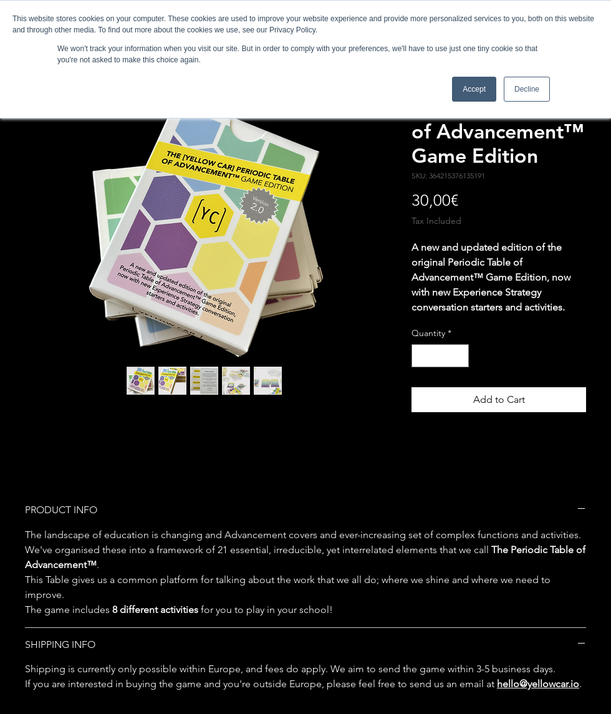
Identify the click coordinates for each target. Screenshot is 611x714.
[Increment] (459, 356)
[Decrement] (421, 356)
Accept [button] (474, 89)
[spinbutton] (440, 356)
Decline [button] (526, 89)
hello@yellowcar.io (538, 684)
